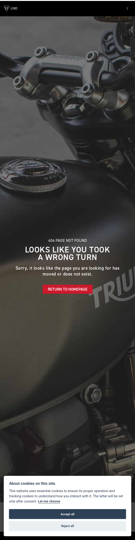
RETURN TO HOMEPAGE (67, 289)
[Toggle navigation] (127, 8)
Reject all (67, 526)
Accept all (67, 514)
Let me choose (49, 501)
